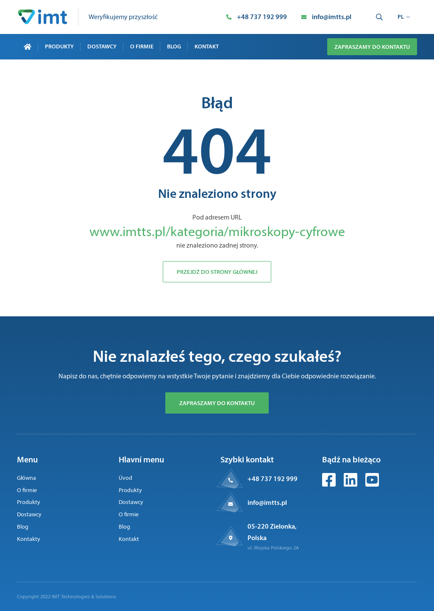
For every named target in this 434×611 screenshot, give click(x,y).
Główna (26, 477)
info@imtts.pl (267, 502)
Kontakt (207, 46)
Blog (174, 46)
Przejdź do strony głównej (217, 272)
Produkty (59, 46)
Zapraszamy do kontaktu (372, 47)
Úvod (125, 477)
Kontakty (28, 539)
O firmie (141, 46)
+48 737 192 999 (273, 478)
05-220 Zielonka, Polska (272, 532)
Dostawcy (102, 46)
